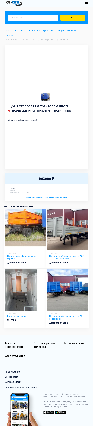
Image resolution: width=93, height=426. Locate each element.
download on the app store (48, 412)
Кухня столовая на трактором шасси (59, 31)
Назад (10, 35)
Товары (8, 31)
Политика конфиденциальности (21, 387)
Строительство (15, 355)
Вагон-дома (20, 31)
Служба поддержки (14, 382)
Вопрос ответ (11, 377)
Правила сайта (12, 372)
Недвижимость (73, 343)
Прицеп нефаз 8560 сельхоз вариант (21, 257)
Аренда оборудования (14, 344)
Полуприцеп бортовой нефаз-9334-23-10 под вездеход (67, 257)
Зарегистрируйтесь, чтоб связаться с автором (46, 197)
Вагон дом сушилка (17, 316)
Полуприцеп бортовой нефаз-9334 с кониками (66, 317)
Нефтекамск (34, 31)
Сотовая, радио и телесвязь (45, 344)
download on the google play (60, 412)
